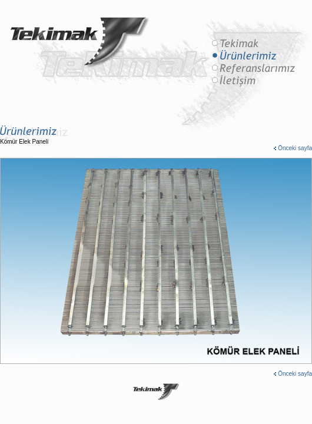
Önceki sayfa (295, 148)
